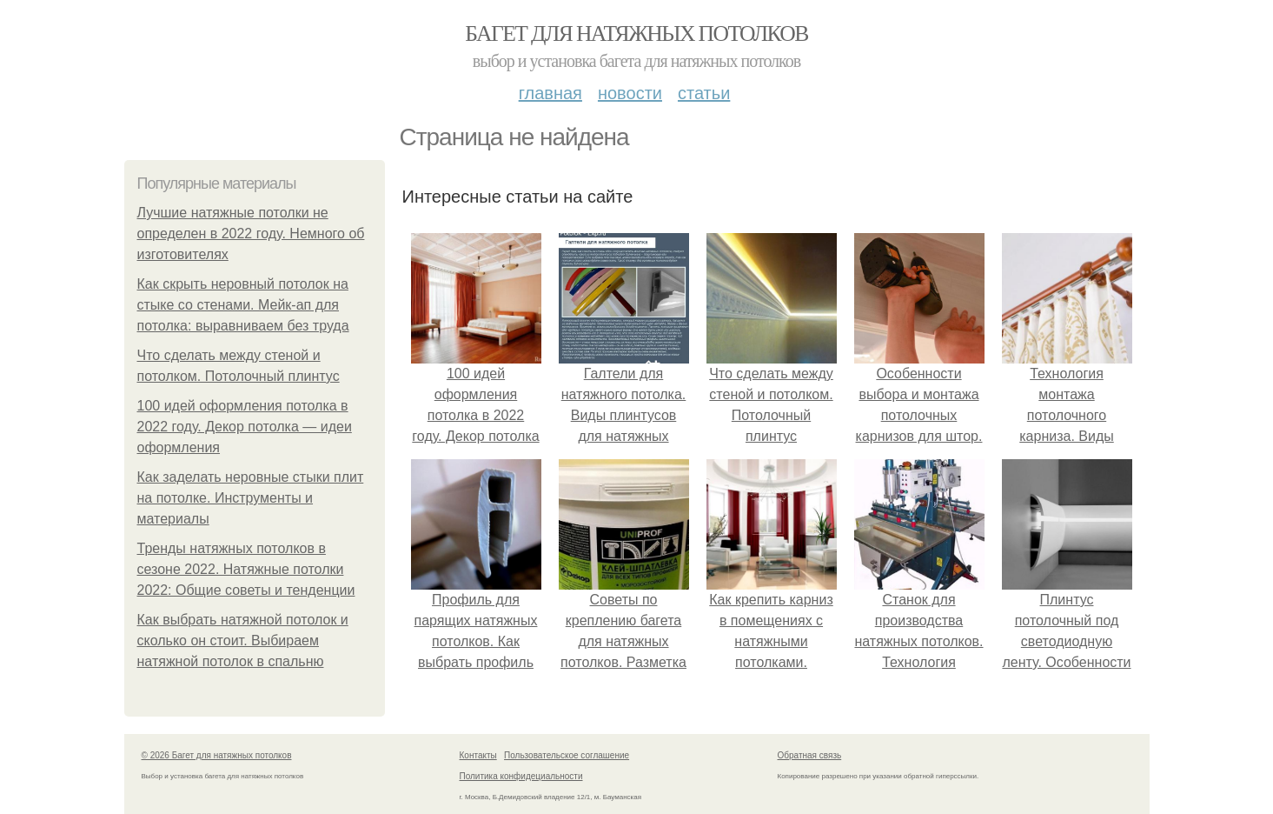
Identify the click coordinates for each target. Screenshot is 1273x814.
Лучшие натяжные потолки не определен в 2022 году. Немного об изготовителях (251, 233)
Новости (630, 93)
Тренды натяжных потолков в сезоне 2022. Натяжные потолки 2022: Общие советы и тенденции (246, 569)
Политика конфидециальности (521, 776)
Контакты (478, 755)
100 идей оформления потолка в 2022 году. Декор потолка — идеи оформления (244, 426)
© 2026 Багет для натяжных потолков (217, 755)
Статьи (704, 93)
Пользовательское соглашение (566, 755)
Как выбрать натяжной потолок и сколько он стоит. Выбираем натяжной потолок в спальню (242, 640)
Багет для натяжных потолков (636, 33)
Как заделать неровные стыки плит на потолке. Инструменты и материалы (250, 498)
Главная (550, 93)
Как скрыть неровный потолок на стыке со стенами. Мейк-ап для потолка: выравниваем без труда (243, 305)
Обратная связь (810, 755)
